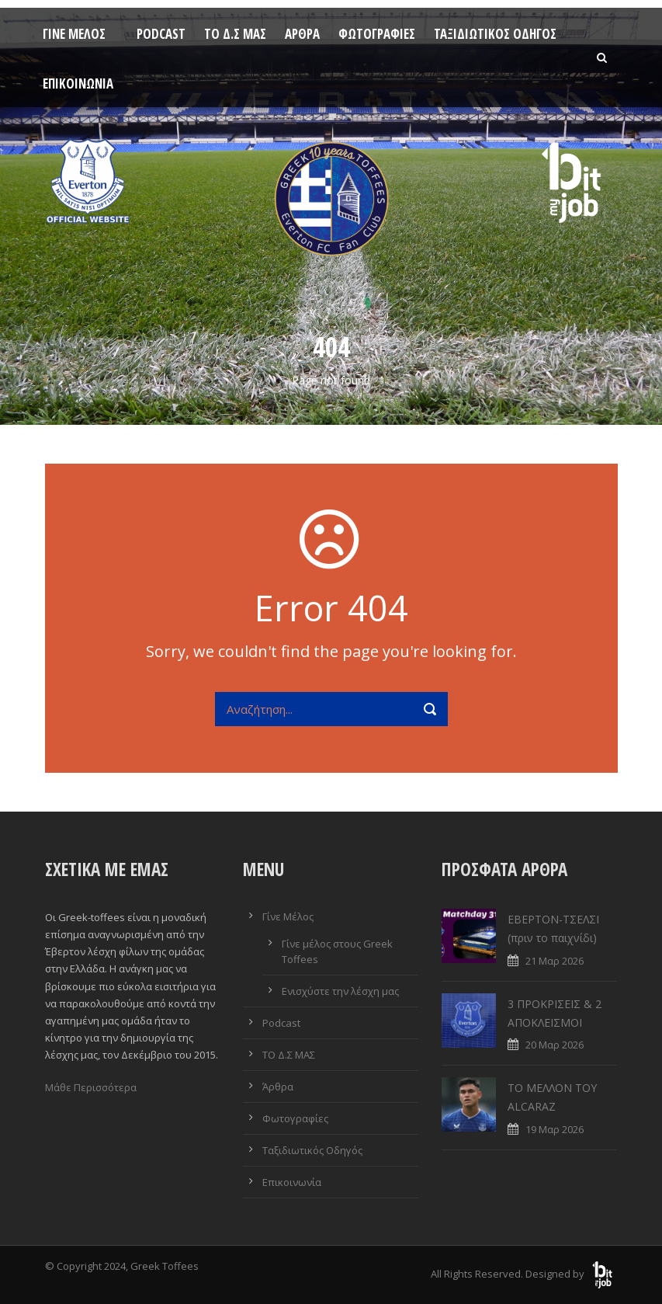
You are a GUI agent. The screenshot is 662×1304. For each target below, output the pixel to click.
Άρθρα (302, 34)
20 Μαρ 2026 (554, 1045)
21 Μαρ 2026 (554, 961)
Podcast (161, 34)
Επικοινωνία (78, 83)
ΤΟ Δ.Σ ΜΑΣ (235, 34)
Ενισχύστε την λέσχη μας (340, 991)
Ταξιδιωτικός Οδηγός (495, 34)
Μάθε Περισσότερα (91, 1087)
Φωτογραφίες (376, 34)
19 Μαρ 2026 (554, 1129)
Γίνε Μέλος (74, 34)
